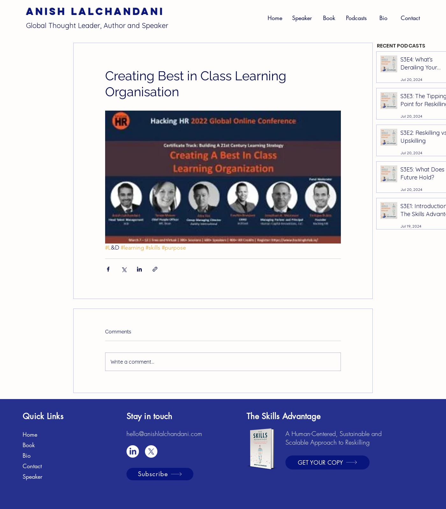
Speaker (32, 476)
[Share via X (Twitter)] (124, 269)
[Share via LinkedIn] (139, 269)
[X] (151, 451)
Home (30, 434)
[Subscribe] (159, 474)
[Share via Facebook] (108, 269)
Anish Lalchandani (95, 11)
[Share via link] (155, 269)
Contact (32, 466)
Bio (27, 455)
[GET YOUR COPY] (327, 462)
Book (29, 445)
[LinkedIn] (132, 451)
